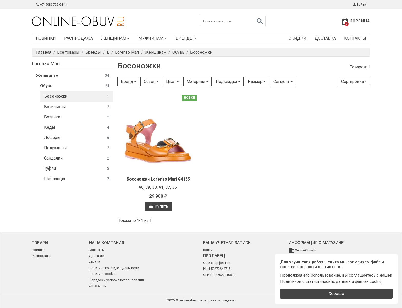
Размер (255, 81)
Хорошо (336, 293)
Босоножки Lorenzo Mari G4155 (158, 179)
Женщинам (115, 38)
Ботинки (76, 117)
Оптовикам (98, 286)
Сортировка (352, 81)
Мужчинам (152, 38)
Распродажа (78, 38)
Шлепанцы (76, 179)
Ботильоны (76, 107)
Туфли (76, 168)
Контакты (355, 38)
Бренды (187, 38)
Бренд (127, 81)
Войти (359, 5)
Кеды (76, 127)
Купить (158, 206)
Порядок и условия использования (117, 280)
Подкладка (226, 81)
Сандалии (76, 158)
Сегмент (281, 81)
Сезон (149, 81)
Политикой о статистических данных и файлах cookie (331, 281)
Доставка (325, 38)
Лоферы (76, 138)
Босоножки (76, 96)
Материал (196, 81)
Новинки (46, 38)
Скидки (297, 38)
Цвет (171, 81)
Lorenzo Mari (46, 63)
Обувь (74, 86)
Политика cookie (102, 274)
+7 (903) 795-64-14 (51, 5)
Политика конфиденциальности (114, 268)
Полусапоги (76, 148)
